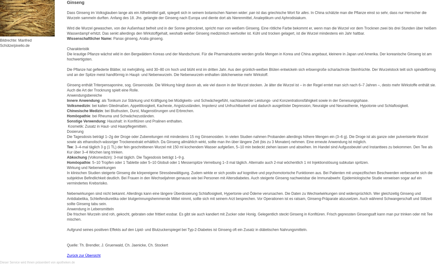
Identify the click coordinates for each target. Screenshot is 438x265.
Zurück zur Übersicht (84, 255)
